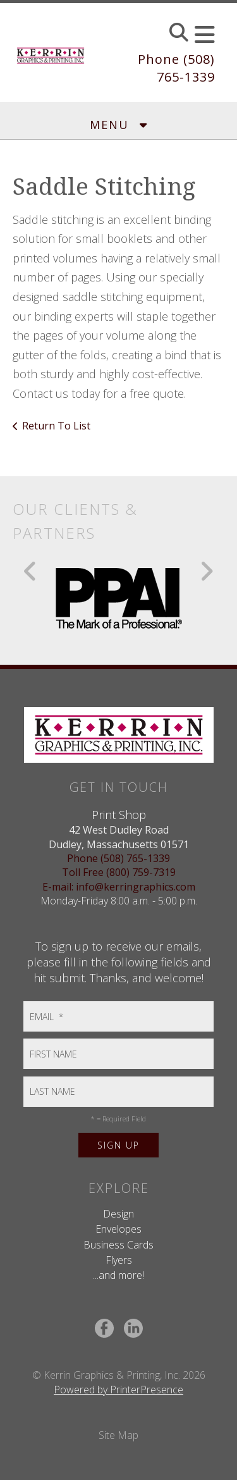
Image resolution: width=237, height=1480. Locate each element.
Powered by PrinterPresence (118, 1390)
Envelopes (118, 1229)
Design (118, 1214)
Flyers (119, 1260)
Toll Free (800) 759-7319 (119, 872)
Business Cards (118, 1245)
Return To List (56, 426)
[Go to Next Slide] (206, 571)
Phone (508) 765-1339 (176, 68)
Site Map (118, 1435)
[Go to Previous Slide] (31, 571)
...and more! (118, 1275)
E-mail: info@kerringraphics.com (118, 887)
